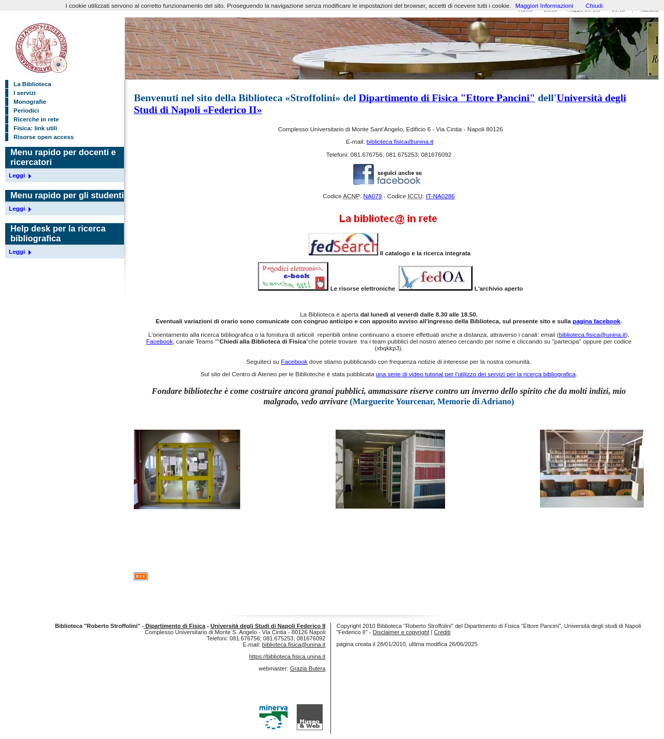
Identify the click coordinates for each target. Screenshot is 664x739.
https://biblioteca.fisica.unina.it (287, 656)
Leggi (17, 175)
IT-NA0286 (440, 196)
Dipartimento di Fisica (174, 626)
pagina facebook (596, 321)
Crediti (442, 632)
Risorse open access (43, 136)
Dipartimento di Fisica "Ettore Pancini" (446, 97)
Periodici (26, 110)
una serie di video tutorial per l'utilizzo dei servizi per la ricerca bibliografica (475, 374)
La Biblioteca (32, 83)
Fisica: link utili (35, 128)
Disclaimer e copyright (400, 632)
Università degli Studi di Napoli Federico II (268, 626)
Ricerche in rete (36, 119)
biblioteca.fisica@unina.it (400, 141)
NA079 (372, 196)
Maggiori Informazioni (544, 5)
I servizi (24, 92)
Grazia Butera (307, 668)
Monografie (29, 101)
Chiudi (594, 5)
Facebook (159, 341)
